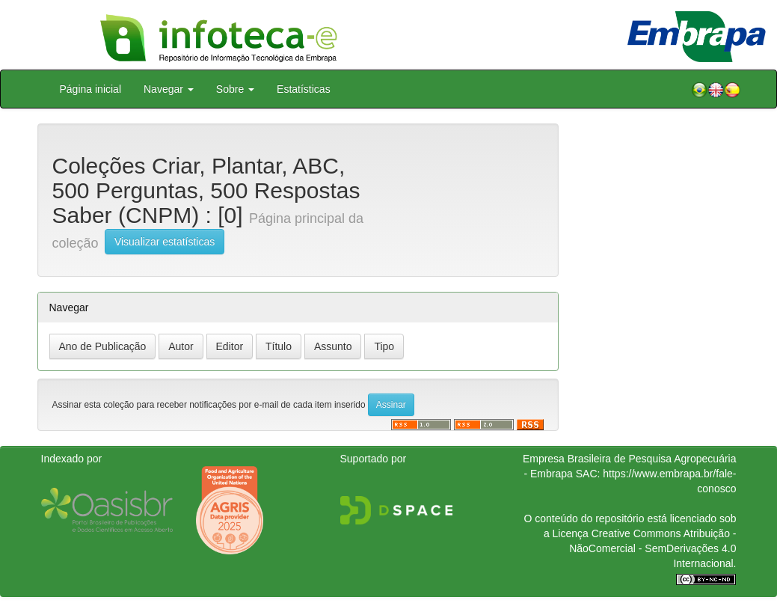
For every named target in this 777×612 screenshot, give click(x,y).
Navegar (169, 89)
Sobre (235, 89)
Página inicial (91, 89)
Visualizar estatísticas (164, 242)
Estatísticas (304, 89)
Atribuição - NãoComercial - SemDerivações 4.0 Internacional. (652, 548)
